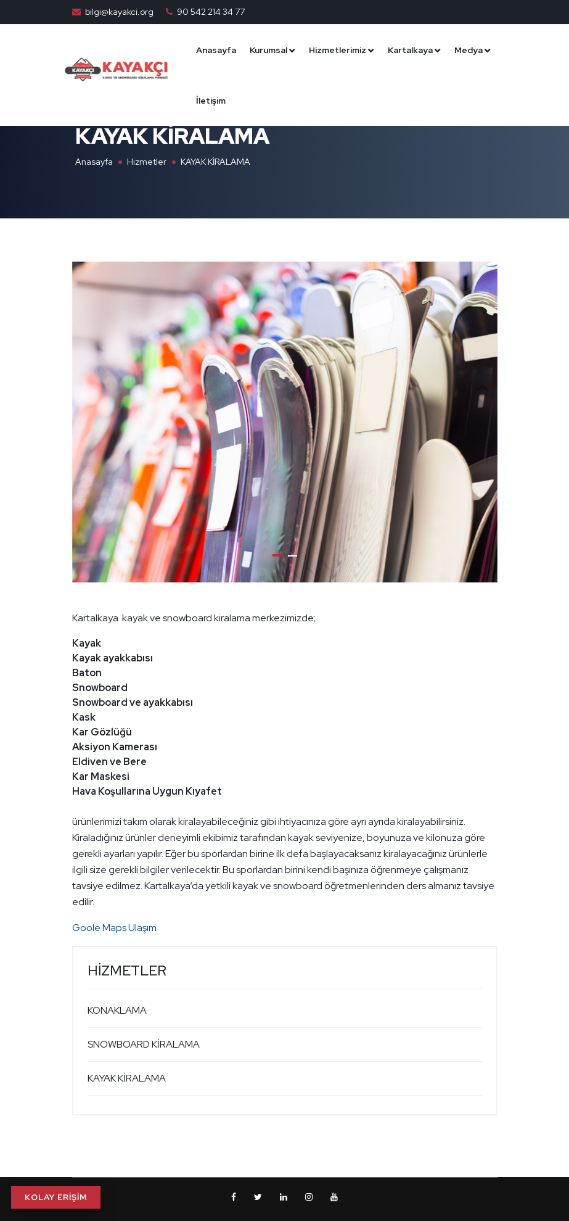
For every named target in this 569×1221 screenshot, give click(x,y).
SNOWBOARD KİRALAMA (144, 1044)
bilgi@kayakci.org (119, 11)
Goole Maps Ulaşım (114, 927)
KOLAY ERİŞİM (56, 1197)
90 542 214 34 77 (211, 11)
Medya (262, 100)
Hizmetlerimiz (390, 50)
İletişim (313, 100)
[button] (277, 555)
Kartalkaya (462, 50)
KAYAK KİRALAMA (127, 1078)
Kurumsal (321, 50)
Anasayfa (268, 50)
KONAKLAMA (117, 1010)
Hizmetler (146, 161)
